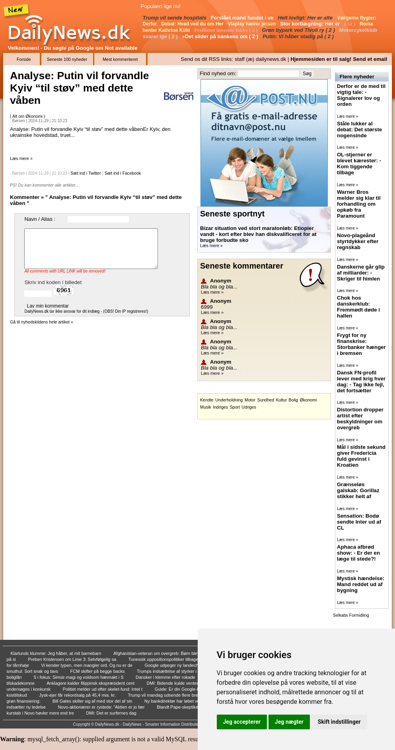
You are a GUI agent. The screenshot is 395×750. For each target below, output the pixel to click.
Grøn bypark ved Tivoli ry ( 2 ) (299, 30)
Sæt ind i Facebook (123, 173)
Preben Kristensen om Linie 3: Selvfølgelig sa (72, 659)
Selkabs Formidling (351, 615)
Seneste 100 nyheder (67, 59)
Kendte (207, 399)
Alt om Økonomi (28, 116)
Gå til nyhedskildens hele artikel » (41, 321)
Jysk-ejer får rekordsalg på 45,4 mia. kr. (78, 695)
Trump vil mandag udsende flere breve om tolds (175, 695)
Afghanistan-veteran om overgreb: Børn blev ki (159, 653)
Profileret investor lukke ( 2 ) (226, 30)
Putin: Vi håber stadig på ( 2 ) (299, 36)
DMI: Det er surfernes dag (112, 713)
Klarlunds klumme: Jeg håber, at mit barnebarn (57, 653)
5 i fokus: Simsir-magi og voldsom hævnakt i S (79, 677)
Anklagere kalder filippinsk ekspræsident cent (91, 683)
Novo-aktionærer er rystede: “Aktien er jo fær (102, 707)
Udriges (248, 407)
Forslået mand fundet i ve (243, 18)
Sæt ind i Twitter (85, 173)
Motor (250, 399)
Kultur (281, 399)
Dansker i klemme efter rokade (166, 677)
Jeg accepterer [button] (242, 722)
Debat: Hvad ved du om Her (193, 24)
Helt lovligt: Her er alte (306, 18)
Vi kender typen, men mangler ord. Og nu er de (87, 665)
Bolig (293, 399)
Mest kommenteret (120, 59)
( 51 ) (350, 24)
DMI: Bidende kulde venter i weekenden (185, 683)
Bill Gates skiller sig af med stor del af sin (93, 701)
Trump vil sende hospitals (175, 18)
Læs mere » (21, 158)
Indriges (220, 407)
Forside (24, 59)
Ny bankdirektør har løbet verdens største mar (189, 701)
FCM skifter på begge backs (98, 671)
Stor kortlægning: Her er (310, 24)
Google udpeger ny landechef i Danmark (184, 665)
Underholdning (229, 399)
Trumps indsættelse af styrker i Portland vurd (181, 671)
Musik (205, 407)
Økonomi (308, 399)
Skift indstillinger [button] (339, 722)
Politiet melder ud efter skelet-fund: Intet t (103, 689)
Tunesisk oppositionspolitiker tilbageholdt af (171, 659)
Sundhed (265, 399)
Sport (234, 407)
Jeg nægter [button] (289, 722)
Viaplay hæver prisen (252, 24)
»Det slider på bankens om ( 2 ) (221, 36)
